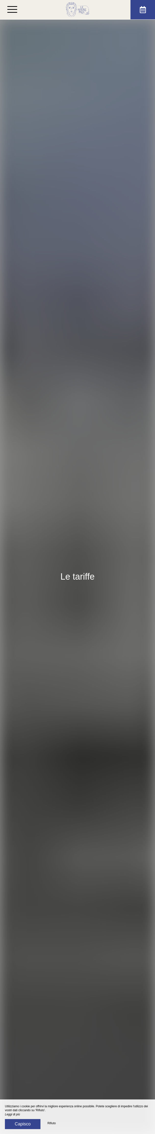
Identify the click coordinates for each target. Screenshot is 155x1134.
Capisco (23, 1124)
